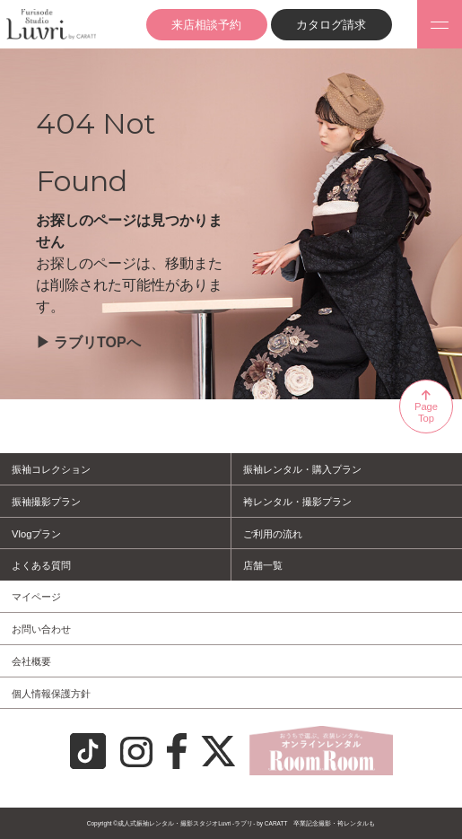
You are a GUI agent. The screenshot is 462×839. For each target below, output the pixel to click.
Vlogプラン (36, 534)
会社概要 (31, 661)
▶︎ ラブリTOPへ (88, 342)
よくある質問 (41, 565)
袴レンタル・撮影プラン (297, 501)
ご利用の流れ (272, 534)
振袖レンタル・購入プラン (302, 469)
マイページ (36, 596)
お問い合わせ (41, 629)
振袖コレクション (51, 469)
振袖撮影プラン (46, 501)
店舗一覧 (263, 565)
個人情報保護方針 (51, 693)
